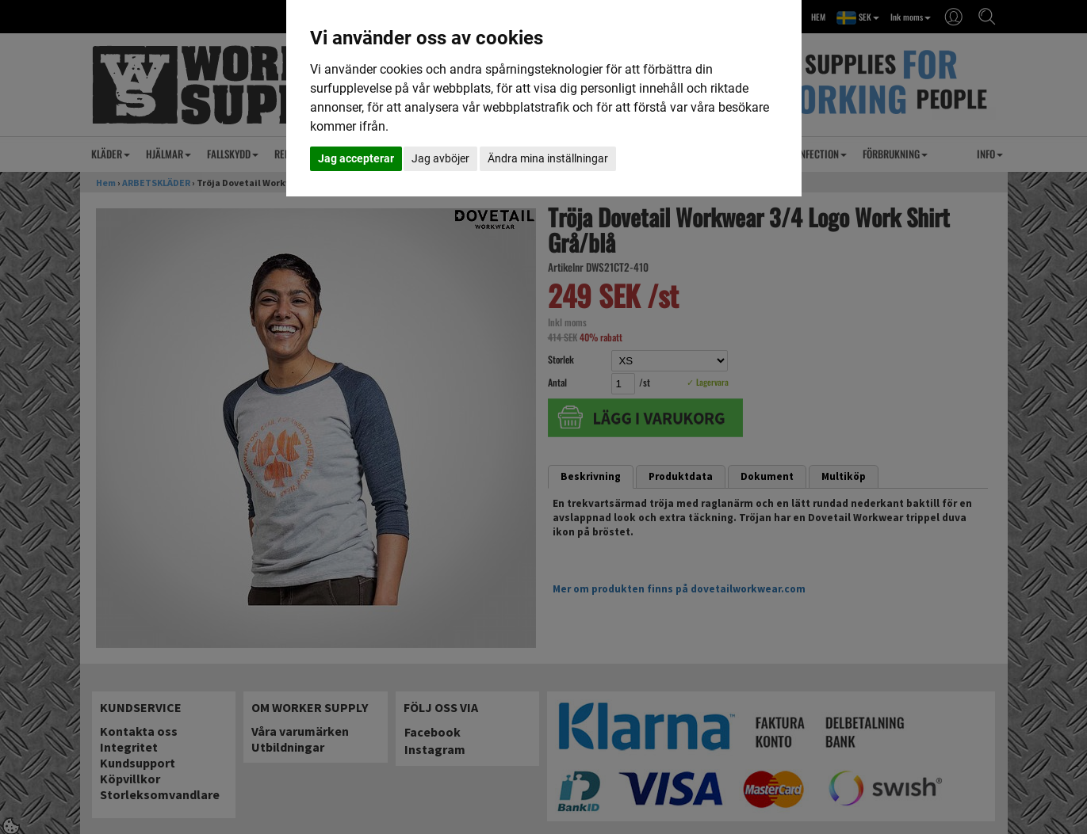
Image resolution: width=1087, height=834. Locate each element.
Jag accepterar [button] (356, 158)
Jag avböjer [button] (440, 158)
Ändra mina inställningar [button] (548, 158)
